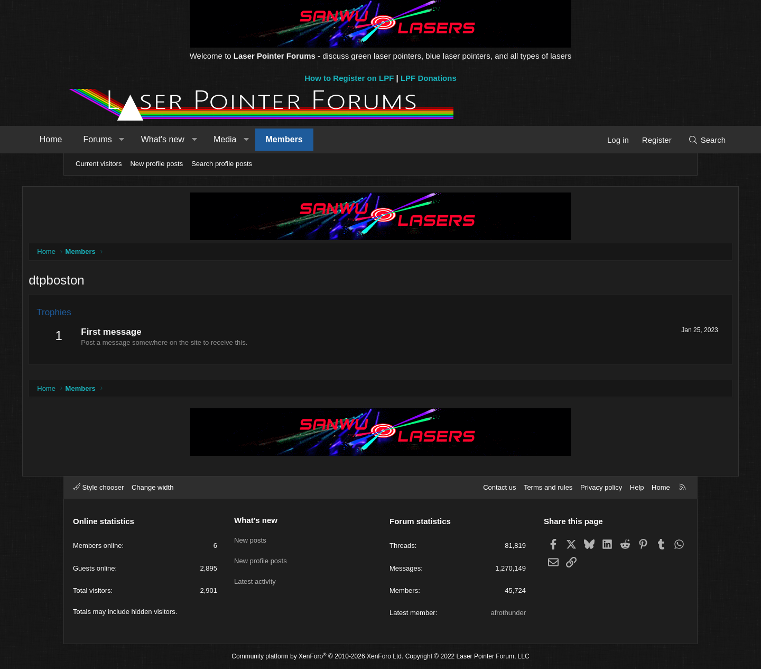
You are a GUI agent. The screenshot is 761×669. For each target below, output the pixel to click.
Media (264, 139)
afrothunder (508, 613)
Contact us (499, 487)
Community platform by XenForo (317, 656)
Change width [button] (153, 487)
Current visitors (99, 164)
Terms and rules (548, 487)
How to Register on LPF (349, 78)
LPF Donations (429, 78)
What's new (202, 139)
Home (90, 139)
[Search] (667, 140)
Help (637, 487)
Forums (137, 139)
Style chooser (98, 487)
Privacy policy (601, 487)
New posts (250, 538)
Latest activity (255, 577)
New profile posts (156, 164)
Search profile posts (221, 164)
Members (323, 139)
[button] (161, 140)
